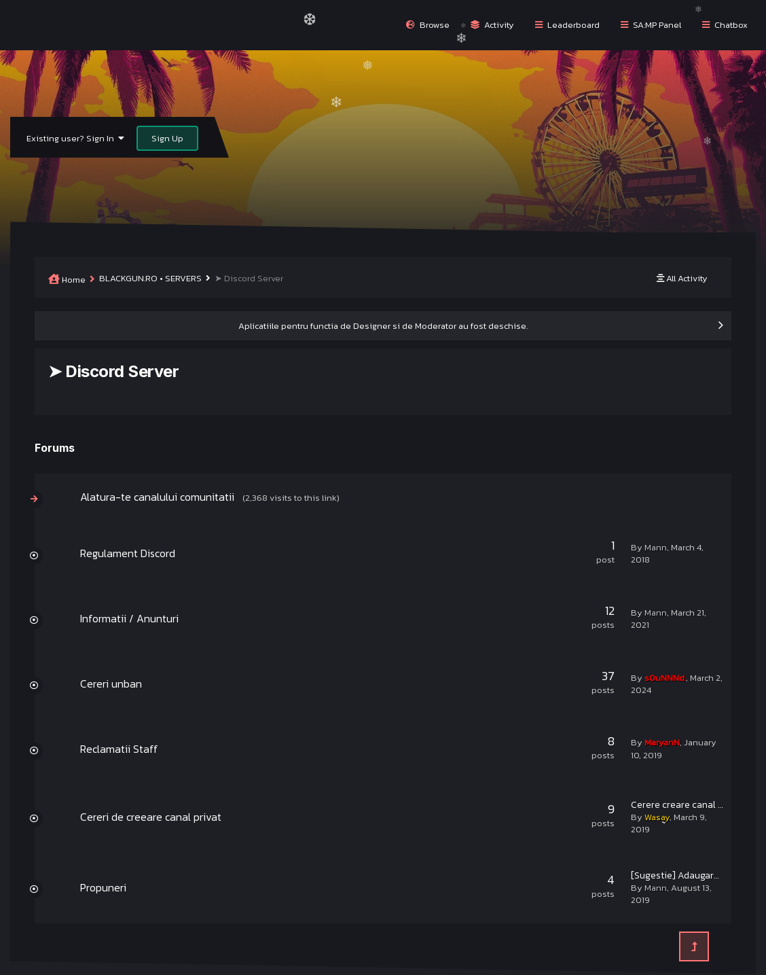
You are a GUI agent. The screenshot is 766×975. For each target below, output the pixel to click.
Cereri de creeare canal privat (150, 817)
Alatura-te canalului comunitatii (157, 497)
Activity (492, 24)
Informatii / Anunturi (129, 618)
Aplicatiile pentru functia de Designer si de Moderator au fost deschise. (383, 325)
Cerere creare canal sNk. (683, 805)
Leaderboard (567, 24)
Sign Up (167, 138)
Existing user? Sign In (75, 138)
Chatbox (725, 24)
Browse (428, 24)
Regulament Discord (127, 553)
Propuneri (103, 887)
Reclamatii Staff (119, 749)
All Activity (682, 278)
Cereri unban (111, 683)
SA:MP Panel (651, 24)
